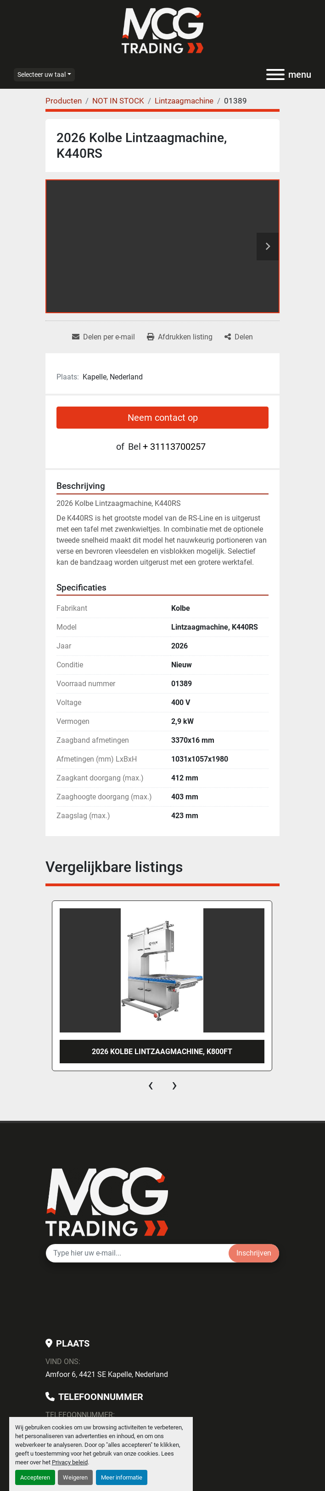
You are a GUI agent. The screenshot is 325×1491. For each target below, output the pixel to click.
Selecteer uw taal (41, 74)
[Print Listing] (180, 337)
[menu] (275, 74)
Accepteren (35, 1477)
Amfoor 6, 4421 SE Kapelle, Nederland (106, 1374)
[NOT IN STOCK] (118, 100)
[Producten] (63, 100)
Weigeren (75, 1477)
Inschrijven (253, 1253)
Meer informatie (121, 1477)
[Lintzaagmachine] (184, 100)
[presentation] (150, 1085)
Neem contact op (163, 417)
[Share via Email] (103, 337)
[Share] (239, 337)
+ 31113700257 (174, 446)
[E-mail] (137, 1253)
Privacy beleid (70, 1462)
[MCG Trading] (106, 1201)
